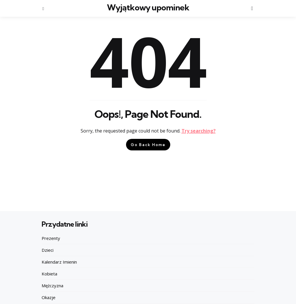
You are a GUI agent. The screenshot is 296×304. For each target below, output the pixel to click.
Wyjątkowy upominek (148, 7)
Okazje (49, 297)
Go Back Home (148, 144)
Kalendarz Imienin (59, 262)
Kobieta (49, 274)
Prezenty (51, 238)
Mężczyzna (52, 285)
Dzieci (47, 250)
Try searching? (199, 131)
